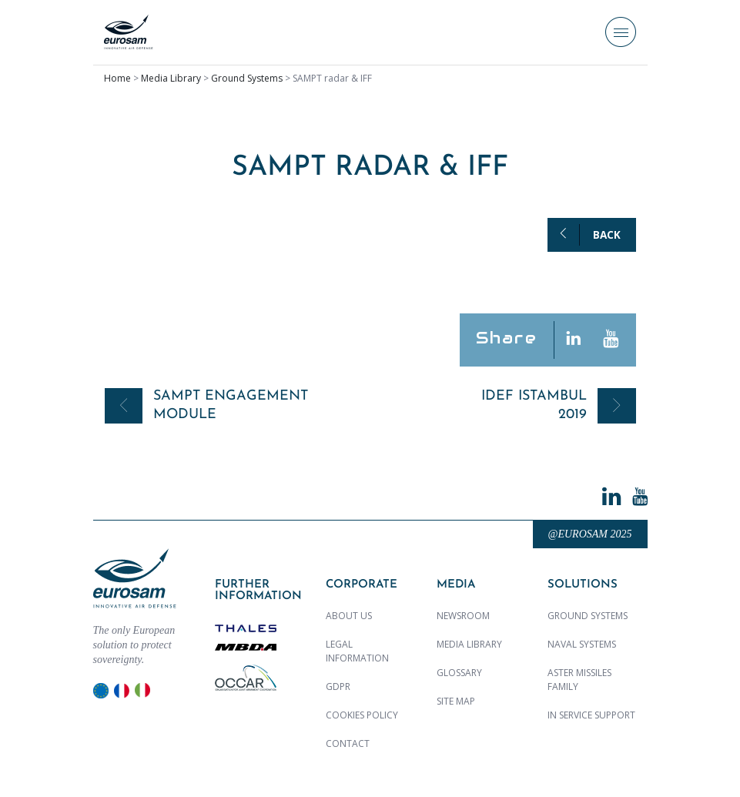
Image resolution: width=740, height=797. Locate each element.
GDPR (338, 686)
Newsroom (463, 615)
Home (117, 78)
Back (607, 235)
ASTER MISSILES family (579, 679)
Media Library (171, 78)
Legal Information (357, 651)
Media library (469, 644)
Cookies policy (362, 715)
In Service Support (591, 715)
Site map (456, 701)
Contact (348, 743)
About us (349, 615)
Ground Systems (247, 78)
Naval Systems (581, 644)
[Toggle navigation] (620, 32)
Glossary (459, 672)
